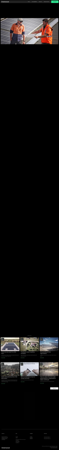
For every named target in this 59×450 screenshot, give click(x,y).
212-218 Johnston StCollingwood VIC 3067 (5, 437)
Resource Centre (46, 1)
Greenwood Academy (47, 438)
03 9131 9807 (3, 439)
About (16, 437)
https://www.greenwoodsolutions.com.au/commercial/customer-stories (24, 302)
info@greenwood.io (4, 438)
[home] (5, 2)
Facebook (31, 438)
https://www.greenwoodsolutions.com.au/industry (20, 299)
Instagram (31, 437)
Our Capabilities (34, 1)
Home (29, 1)
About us (40, 1)
